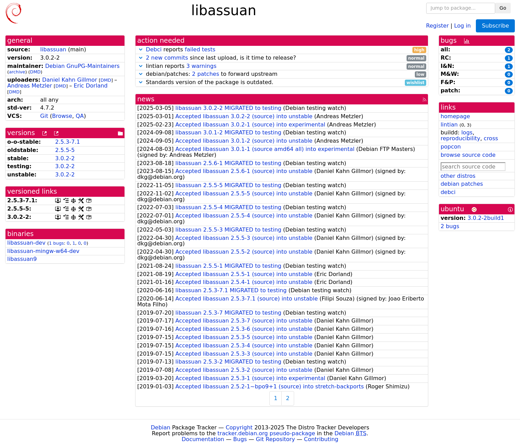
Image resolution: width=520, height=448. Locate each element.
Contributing (321, 439)
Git (44, 116)
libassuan (53, 49)
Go (503, 8)
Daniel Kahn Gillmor (69, 80)
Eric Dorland (91, 85)
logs (467, 132)
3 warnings (201, 66)
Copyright (239, 427)
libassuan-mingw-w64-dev (43, 251)
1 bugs (56, 243)
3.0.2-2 (65, 158)
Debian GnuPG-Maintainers (82, 66)
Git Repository (275, 439)
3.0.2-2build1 (486, 218)
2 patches (205, 74)
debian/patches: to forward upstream (281, 74)
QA (80, 116)
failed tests (200, 49)
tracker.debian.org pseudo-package (266, 433)
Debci (154, 49)
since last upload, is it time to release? (281, 58)
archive (17, 71)
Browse (62, 116)
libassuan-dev (26, 243)
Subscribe (495, 25)
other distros (458, 176)
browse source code (468, 155)
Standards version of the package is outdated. (281, 82)
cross (491, 138)
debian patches (462, 184)
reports (281, 50)
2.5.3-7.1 (67, 142)
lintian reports (281, 66)
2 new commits (167, 57)
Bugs (240, 439)
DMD (35, 71)
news (145, 99)
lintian (449, 124)
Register (437, 25)
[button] (140, 49)
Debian (160, 427)
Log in (462, 25)
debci (448, 192)
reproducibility (460, 138)
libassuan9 (22, 259)
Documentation (203, 439)
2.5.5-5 (65, 150)
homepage (455, 116)
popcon (451, 146)
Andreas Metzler (29, 85)
